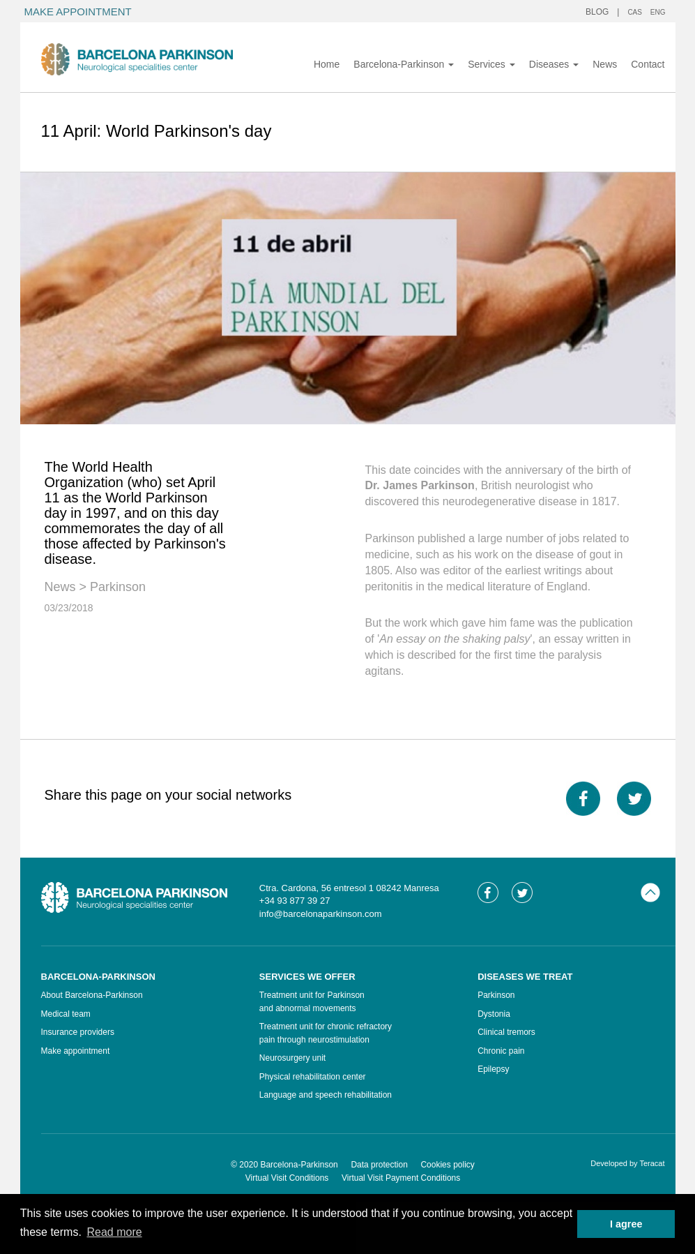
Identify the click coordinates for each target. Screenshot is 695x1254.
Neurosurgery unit (292, 1058)
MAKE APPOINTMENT (78, 11)
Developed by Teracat (627, 1163)
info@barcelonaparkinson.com (320, 914)
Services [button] (491, 64)
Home (326, 64)
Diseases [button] (554, 64)
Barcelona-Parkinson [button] (403, 64)
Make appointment (75, 1051)
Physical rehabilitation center (312, 1077)
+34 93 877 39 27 (294, 900)
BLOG (597, 12)
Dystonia (494, 1014)
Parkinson (118, 587)
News (605, 64)
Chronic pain (501, 1051)
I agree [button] (626, 1224)
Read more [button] (114, 1232)
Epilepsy (493, 1069)
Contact (647, 64)
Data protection (379, 1165)
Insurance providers (77, 1032)
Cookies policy (447, 1165)
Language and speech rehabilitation (325, 1095)
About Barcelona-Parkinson (92, 995)
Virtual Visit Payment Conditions (401, 1178)
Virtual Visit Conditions (287, 1178)
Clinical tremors (506, 1032)
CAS (634, 12)
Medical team (66, 1014)
